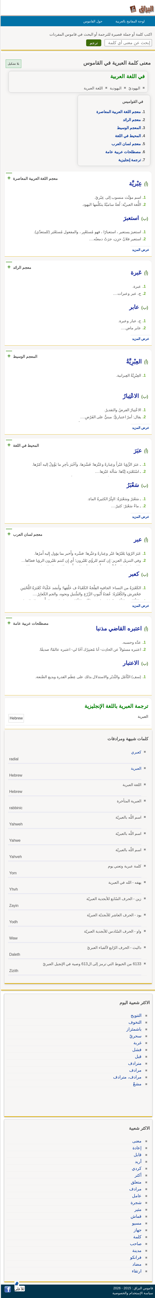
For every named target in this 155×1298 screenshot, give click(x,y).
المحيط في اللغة (127, 136)
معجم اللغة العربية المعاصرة (118, 112)
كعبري (135, 752)
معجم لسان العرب (125, 144)
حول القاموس (92, 21)
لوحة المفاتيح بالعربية (129, 21)
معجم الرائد (131, 120)
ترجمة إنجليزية (129, 160)
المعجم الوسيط (128, 128)
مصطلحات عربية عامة (122, 152)
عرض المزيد (139, 250)
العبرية (135, 768)
